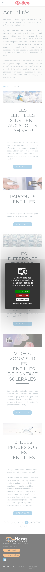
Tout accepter (22, 291)
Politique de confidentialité (22, 303)
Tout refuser (22, 295)
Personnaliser (22, 300)
